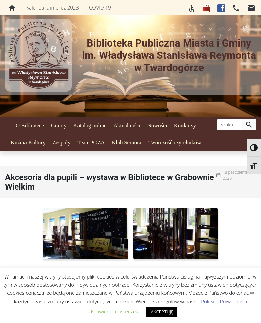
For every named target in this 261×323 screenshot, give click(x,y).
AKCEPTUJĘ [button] (162, 312)
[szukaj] (229, 124)
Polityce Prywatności (224, 301)
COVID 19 (100, 7)
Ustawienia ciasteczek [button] (113, 311)
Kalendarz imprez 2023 (52, 7)
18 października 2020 (237, 175)
